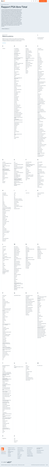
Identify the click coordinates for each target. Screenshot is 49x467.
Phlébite (3, 314)
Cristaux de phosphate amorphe (41, 137)
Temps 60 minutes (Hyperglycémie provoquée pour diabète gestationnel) (6, 379)
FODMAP (27, 173)
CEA (38, 70)
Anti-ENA (15, 95)
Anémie (15, 82)
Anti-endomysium (16, 96)
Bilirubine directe (28, 62)
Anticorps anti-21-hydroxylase (18, 113)
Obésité (38, 246)
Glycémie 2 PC (39, 178)
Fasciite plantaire (28, 166)
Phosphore (3, 315)
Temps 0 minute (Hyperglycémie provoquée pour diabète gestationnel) (6, 374)
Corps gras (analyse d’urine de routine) (41, 112)
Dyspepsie (3, 181)
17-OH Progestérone (40, 38)
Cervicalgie (38, 77)
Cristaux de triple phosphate (41, 138)
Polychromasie (4, 329)
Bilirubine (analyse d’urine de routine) (30, 60)
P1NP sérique (4, 295)
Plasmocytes (4, 320)
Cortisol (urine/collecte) (40, 117)
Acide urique (16, 56)
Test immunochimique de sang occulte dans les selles (6, 400)
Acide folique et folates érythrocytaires (17, 54)
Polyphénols (4, 333)
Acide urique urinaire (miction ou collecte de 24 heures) (18, 58)
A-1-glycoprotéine (16, 49)
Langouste (3, 250)
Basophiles (27, 49)
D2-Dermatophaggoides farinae (6, 163)
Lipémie (3, 263)
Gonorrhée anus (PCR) (40, 179)
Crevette (38, 127)
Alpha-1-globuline (16, 68)
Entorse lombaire (16, 171)
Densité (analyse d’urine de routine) (6, 166)
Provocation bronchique (5, 354)
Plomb (3, 321)
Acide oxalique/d (16, 55)
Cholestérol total (39, 89)
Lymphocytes (4, 269)
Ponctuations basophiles (5, 335)
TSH (3, 432)
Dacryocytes (4, 164)
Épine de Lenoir (16, 177)
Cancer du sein (39, 64)
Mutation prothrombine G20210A (17, 286)
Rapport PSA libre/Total (29, 302)
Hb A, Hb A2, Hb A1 (5, 195)
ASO (14, 132)
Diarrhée (3, 175)
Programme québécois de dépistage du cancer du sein (6, 343)
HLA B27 (3, 225)
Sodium (38, 310)
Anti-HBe (15, 101)
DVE (3, 180)
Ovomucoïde (39, 258)
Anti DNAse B (16, 94)
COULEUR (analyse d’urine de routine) (41, 119)
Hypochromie (4, 239)
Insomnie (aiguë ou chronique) (18, 206)
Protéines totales (4, 352)
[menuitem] (3, 1)
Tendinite (3, 382)
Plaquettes (3, 319)
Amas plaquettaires (16, 74)
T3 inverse (3, 367)
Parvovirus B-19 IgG (5, 301)
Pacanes (3, 296)
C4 (37, 52)
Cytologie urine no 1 (40, 156)
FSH (26, 179)
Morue (15, 278)
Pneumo (3, 322)
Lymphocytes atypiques (5, 270)
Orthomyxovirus (39, 252)
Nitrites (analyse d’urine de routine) (29, 258)
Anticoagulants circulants (17, 112)
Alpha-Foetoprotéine (17, 69)
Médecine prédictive (17, 261)
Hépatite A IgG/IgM (5, 216)
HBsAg (3, 203)
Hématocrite (4, 211)
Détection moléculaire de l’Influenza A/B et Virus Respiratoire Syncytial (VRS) (6, 170)
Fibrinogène (27, 171)
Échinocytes (15, 163)
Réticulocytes (27, 312)
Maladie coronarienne (17, 251)
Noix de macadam (28, 264)
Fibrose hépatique (28, 172)
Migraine (15, 273)
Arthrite (15, 129)
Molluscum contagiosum (17, 274)
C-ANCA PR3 (39, 48)
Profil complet (4, 340)
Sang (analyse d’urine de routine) (41, 296)
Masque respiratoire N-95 (17, 258)
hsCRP (3, 233)
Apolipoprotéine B (16, 124)
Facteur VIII (27, 163)
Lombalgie (3, 265)
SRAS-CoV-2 (39, 318)
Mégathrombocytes (17, 263)
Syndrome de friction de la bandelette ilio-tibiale (41, 327)
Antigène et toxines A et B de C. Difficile (18, 117)
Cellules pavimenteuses (40, 71)
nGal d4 (27, 256)
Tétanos (3, 410)
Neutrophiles (27, 251)
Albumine (15, 65)
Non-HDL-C (27, 266)
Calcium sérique (39, 60)
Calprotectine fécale (40, 61)
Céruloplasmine (39, 76)
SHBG (38, 307)
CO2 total (38, 96)
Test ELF (3, 397)
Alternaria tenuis (16, 71)
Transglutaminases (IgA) (5, 423)
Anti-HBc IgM (16, 99)
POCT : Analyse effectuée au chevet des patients (6, 324)
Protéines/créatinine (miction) (6, 351)
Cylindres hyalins (39, 150)
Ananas (15, 79)
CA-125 (38, 53)
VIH (26, 370)
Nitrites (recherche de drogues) (30, 259)
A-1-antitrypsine (16, 48)
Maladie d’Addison (16, 252)
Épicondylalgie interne (17, 176)
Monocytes (15, 275)
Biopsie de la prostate (29, 65)
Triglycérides (4, 425)
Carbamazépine (39, 66)
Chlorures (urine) (39, 86)
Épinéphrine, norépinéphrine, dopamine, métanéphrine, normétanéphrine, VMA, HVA (18, 179)
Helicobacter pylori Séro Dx (6, 210)
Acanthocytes (16, 52)
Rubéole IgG (27, 314)
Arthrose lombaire (16, 131)
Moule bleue (15, 279)
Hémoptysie (4, 215)
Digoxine (3, 176)
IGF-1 (15, 195)
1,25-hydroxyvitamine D (40, 37)
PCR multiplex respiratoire (6, 302)
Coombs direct (39, 105)
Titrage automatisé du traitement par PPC (6, 414)
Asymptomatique (16, 137)
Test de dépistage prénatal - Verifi (6, 389)
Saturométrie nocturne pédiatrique (40, 298)
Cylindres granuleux (40, 149)
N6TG (26, 246)
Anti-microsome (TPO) (17, 105)
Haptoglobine (4, 194)
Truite (3, 430)
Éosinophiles (16, 173)
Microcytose (15, 272)
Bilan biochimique (28, 54)
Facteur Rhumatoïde (28, 162)
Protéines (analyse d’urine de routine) (6, 349)
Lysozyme (3, 273)
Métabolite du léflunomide (17, 268)
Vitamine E (27, 376)
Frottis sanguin (28, 178)
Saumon (38, 301)
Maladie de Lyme (16, 255)
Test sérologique (4, 404)
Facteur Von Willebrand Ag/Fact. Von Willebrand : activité (30, 165)
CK (37, 92)
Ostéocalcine (39, 254)
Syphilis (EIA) (39, 337)
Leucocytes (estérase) (5, 259)
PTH (3, 358)
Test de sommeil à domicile (6, 396)
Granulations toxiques (40, 184)
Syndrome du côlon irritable (41, 331)
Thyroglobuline (4, 412)
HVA (3, 237)
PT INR (3, 357)
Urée (14, 365)
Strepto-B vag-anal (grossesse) (41, 323)
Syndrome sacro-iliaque (40, 336)
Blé (26, 69)
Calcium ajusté (39, 58)
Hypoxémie (4, 240)
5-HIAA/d (3, 48)
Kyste (38, 196)
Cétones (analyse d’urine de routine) (41, 79)
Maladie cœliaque (16, 250)
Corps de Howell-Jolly (40, 109)
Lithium (3, 264)
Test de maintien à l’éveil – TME (6, 395)
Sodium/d (38, 312)
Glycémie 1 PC (39, 177)
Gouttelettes (39, 182)
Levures (3, 260)
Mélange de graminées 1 (17, 264)
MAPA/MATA (16, 257)
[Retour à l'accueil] (3, 449)
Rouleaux (27, 313)
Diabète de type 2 (4, 174)
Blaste (26, 68)
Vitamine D (27, 375)
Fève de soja (27, 170)
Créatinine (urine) (39, 126)
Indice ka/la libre (16, 202)
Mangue (15, 256)
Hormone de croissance (5, 232)
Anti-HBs (15, 102)
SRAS (38, 317)
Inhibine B (15, 203)
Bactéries (27, 48)
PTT (3, 359)
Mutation (15, 281)
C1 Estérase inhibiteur (40, 49)
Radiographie (27, 296)
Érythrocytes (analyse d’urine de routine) (18, 183)
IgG (14, 196)
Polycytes (3, 330)
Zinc (14, 439)
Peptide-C (3, 306)
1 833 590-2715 (3, 451)
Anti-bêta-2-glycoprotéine (17, 89)
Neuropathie (27, 250)
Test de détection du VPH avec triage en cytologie (6, 391)
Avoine (15, 138)
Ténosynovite (4, 386)
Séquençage (39, 306)
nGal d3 (27, 255)
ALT (14, 70)
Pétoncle (3, 307)
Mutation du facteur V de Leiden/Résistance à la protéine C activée (18, 284)
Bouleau (27, 70)
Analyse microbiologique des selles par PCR (18, 78)
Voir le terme (4, 42)
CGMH (38, 80)
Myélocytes (15, 289)
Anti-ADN (15, 88)
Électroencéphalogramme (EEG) (18, 164)
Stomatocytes (39, 322)
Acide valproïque (16, 59)
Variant (27, 365)
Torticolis (3, 419)
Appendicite (15, 125)
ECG (14, 162)
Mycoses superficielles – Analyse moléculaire (18, 288)
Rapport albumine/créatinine (30, 299)
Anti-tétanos (16, 108)
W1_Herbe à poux (39, 365)
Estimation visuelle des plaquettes (17, 185)
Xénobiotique (4, 438)
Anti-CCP (15, 90)
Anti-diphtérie (16, 93)
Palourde (3, 299)
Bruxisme (27, 71)
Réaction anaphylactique (29, 307)
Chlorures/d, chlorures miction (41, 85)
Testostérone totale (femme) (6, 407)
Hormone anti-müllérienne (6, 231)
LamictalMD (4, 249)
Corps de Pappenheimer (40, 110)
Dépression (4, 167)
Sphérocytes (39, 315)
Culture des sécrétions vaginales (41, 144)
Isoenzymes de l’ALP (17, 208)
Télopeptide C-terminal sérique (6, 372)
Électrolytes (15, 165)
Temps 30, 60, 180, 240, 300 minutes (6, 376)
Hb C (3, 196)
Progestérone (4, 341)
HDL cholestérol (4, 206)
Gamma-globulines (40, 164)
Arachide (15, 126)
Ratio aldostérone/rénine (29, 305)
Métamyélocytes (16, 269)
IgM (14, 197)
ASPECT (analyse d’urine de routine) (18, 134)
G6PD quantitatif (39, 162)
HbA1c (3, 201)
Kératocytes (39, 194)
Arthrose (15, 130)
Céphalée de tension (40, 75)
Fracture (27, 177)
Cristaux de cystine (40, 136)
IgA (14, 194)
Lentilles (3, 255)
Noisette (27, 260)
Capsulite (38, 65)
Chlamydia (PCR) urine (40, 83)
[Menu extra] (48, 1)
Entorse (15, 170)
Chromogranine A (39, 90)
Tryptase (3, 431)
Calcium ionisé (39, 59)
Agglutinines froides (17, 64)
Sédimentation (39, 305)
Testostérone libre (4, 406)
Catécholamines (39, 69)
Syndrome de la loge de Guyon (41, 329)
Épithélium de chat (16, 181)
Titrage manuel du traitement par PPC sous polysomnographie (6, 418)
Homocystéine (4, 228)
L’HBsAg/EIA (4, 246)
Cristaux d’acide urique (40, 130)
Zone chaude (16, 440)
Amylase (15, 75)
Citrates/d (38, 91)
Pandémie (3, 300)
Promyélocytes (4, 346)
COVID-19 (38, 120)
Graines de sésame (40, 183)
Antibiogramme (16, 111)
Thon (3, 411)
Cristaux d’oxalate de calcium (41, 131)
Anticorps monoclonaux (17, 116)
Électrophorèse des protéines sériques (18, 168)
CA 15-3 (38, 54)
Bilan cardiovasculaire (29, 55)
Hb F (3, 197)
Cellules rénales (39, 72)
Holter (3, 226)
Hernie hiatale (4, 222)
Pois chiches (4, 327)
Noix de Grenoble (28, 263)
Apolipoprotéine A (16, 123)
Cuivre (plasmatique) (40, 139)
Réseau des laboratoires (29, 311)
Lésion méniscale (4, 256)
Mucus (15, 280)
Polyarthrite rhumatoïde (5, 328)
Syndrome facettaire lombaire (41, 332)
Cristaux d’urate (39, 132)
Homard (3, 227)
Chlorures (38, 84)
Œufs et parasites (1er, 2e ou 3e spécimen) (41, 249)
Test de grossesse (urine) (5, 394)
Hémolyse (3, 214)
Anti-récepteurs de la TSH (17, 107)
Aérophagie (15, 62)
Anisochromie (16, 83)
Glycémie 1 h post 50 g (40, 176)
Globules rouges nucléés (40, 171)
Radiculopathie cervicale (29, 295)
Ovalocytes (38, 257)
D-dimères (3, 162)
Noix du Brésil (27, 265)
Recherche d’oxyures (29, 308)
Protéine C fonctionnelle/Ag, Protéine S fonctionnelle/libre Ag (6, 347)
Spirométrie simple (40, 316)
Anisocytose (15, 84)
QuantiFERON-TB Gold (17, 295)
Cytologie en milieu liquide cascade (40, 153)
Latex (3, 251)
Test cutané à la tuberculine (6, 387)
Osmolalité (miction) (40, 253)
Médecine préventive (17, 262)
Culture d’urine (39, 142)
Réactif (27, 306)
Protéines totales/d (5, 353)
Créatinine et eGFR (40, 124)
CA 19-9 (38, 55)
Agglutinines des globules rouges (18, 63)
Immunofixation (16, 201)
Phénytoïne (4, 313)
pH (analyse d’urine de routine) (6, 308)
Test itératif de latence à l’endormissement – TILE (5, 402)
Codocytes (38, 97)
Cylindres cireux (39, 148)
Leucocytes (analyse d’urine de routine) (6, 258)
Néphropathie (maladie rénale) (30, 249)
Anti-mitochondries (16, 106)
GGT (38, 168)
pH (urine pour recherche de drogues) (6, 310)
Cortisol (38, 113)
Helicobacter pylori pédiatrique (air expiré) (6, 209)
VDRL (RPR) (27, 369)
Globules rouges (39, 170)
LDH (3, 252)
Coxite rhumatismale (40, 121)
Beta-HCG (27, 53)
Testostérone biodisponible (6, 405)
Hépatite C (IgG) (4, 219)
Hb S (3, 200)
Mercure (15, 267)
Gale (38, 163)
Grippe (38, 185)
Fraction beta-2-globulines (29, 176)
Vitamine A (27, 372)
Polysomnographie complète (6, 334)
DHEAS (3, 171)
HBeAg (3, 202)
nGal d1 (27, 252)
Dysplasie (3, 182)
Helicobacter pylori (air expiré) (6, 207)
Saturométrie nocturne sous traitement (41, 300)
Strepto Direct (39, 324)
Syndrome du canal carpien (41, 330)
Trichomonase (4, 424)
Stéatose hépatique (40, 321)
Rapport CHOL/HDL (28, 300)
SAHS (38, 295)
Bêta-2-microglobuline (29, 52)
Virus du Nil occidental (29, 371)
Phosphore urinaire (5, 316)
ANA (14, 76)
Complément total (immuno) (41, 101)
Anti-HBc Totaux (16, 100)
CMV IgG (38, 95)
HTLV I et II (3, 234)
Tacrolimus (3, 371)
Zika (14, 438)
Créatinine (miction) (40, 125)
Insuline (15, 207)
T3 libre (3, 368)
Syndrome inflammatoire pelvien (41, 335)
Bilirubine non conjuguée (29, 63)
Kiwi (38, 195)
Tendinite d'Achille (4, 383)
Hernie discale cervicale (5, 221)
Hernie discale (4, 220)
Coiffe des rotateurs (40, 98)
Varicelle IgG (27, 366)
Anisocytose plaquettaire (17, 85)
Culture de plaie (39, 143)
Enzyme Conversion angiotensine (18, 172)
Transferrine (4, 422)
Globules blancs (39, 169)
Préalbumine (4, 339)
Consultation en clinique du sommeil (41, 104)
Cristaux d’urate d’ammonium (41, 133)
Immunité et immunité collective (18, 200)
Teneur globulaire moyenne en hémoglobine (6, 385)
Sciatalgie (38, 304)
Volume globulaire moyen (29, 377)
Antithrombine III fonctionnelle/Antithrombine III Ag (18, 120)
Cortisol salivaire (39, 116)
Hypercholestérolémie (5, 238)
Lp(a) (3, 266)
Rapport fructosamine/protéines (30, 301)
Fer (26, 167)
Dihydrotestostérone (5, 177)
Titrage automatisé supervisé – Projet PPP (6, 416)
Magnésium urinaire (16, 249)
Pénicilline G (4, 305)
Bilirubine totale (28, 64)
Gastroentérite (39, 165)
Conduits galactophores (40, 102)
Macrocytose (16, 246)
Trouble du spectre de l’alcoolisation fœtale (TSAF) (6, 428)
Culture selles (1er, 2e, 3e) (40, 145)
